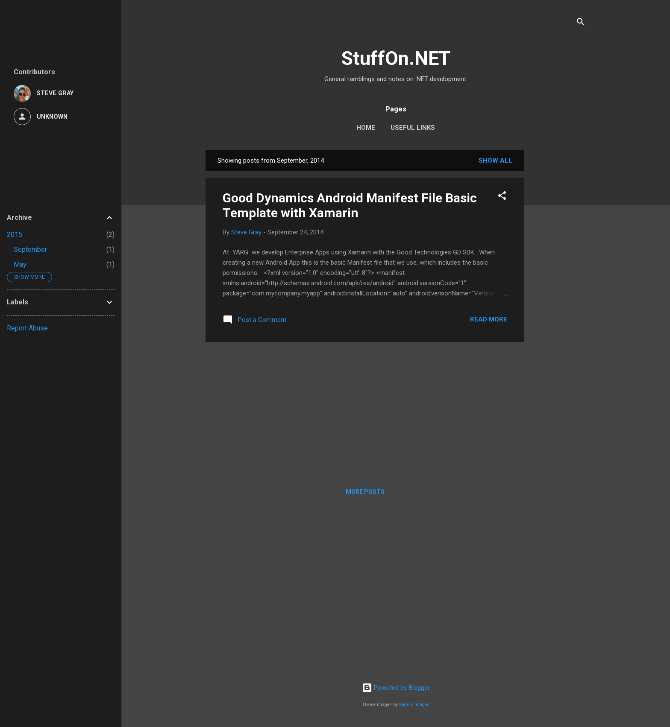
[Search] (581, 23)
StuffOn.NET (395, 58)
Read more (488, 319)
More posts (365, 491)
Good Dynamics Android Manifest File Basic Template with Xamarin (350, 205)
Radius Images (414, 704)
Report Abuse (27, 328)
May (20, 264)
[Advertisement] (558, 278)
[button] (502, 197)
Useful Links (413, 127)
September (30, 249)
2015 (14, 235)
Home (365, 127)
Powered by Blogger (396, 688)
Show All (495, 160)
